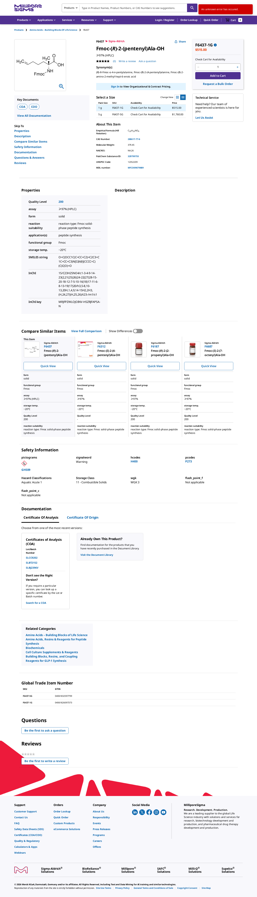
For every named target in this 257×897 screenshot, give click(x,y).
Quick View (48, 366)
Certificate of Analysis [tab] (41, 517)
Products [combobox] (69, 7)
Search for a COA (36, 602)
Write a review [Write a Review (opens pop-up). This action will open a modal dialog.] (127, 61)
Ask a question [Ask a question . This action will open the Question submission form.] (147, 61)
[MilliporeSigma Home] (28, 7)
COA (22, 107)
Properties (21, 131)
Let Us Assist (204, 117)
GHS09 (25, 470)
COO (34, 107)
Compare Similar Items (30, 141)
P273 (188, 461)
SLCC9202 (31, 557)
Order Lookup (188, 20)
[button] (164, 20)
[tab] (22, 30)
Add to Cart (218, 76)
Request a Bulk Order (218, 84)
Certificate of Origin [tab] (83, 517)
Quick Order (211, 20)
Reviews (20, 163)
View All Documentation (34, 115)
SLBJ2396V (32, 567)
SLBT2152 (31, 562)
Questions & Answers (29, 158)
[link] (32, 811)
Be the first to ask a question (44, 730)
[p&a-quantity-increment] (237, 67)
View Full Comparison (86, 331)
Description (22, 136)
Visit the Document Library (96, 554)
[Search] (192, 8)
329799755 (133, 156)
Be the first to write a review (46, 762)
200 (61, 202)
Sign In (115, 86)
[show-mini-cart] (234, 19)
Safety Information (27, 147)
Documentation (25, 152)
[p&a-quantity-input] (218, 67)
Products (19, 29)
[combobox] (129, 8)
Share (180, 41)
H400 (134, 461)
